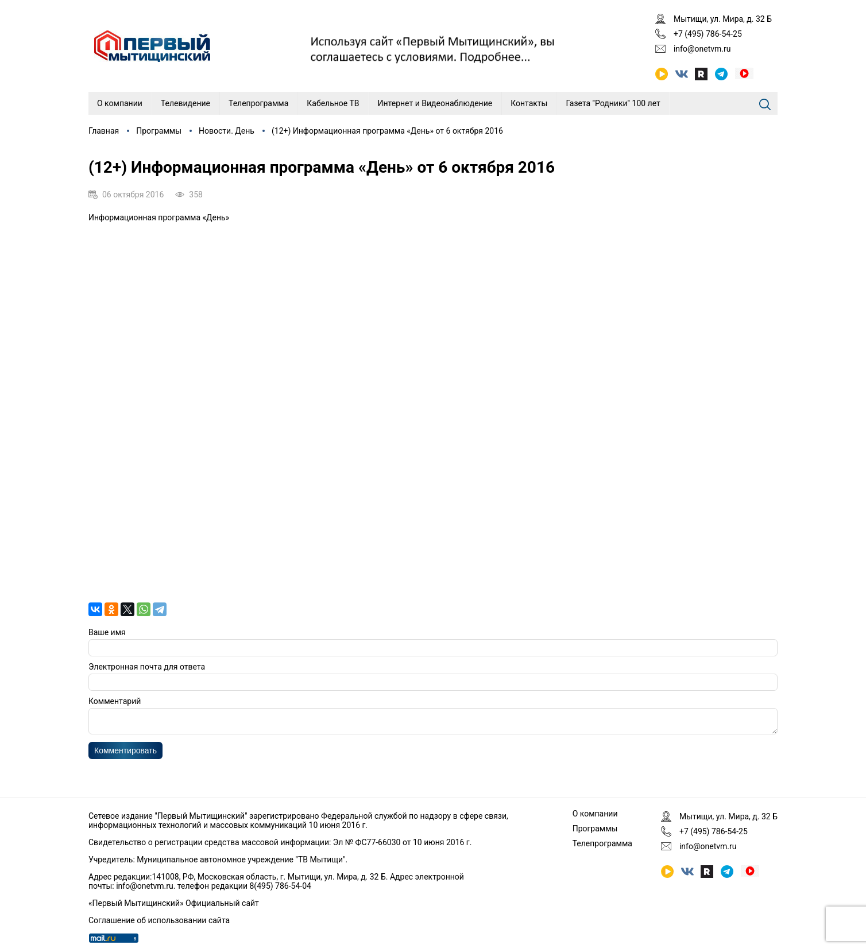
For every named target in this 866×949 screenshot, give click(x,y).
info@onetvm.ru (702, 48)
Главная (103, 130)
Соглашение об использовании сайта (159, 920)
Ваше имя (107, 632)
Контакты (529, 103)
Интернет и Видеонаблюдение (435, 103)
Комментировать (125, 754)
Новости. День (226, 130)
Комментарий (114, 701)
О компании (119, 103)
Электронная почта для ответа (146, 666)
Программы (158, 130)
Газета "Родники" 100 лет (613, 103)
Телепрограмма (258, 103)
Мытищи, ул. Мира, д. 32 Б (723, 19)
